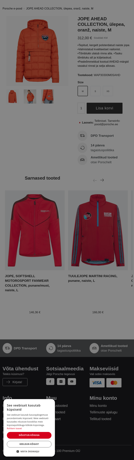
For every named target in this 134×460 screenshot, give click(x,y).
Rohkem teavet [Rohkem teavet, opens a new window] (14, 428)
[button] (29, 451)
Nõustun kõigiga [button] (29, 435)
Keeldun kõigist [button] (29, 444)
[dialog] (29, 428)
